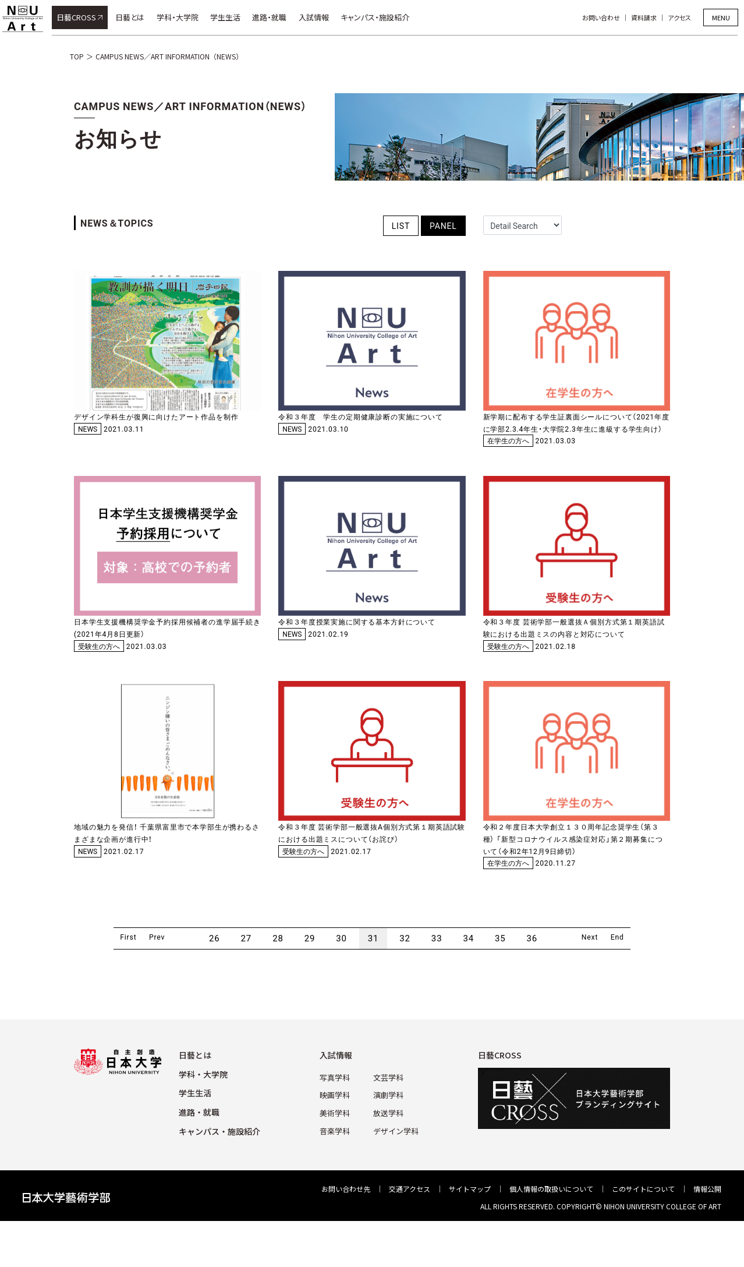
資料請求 (650, 17)
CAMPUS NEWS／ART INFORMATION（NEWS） (169, 56)
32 (405, 983)
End (635, 983)
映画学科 (336, 1139)
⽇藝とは (195, 1100)
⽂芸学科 (388, 1122)
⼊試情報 (339, 1100)
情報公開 (707, 1234)
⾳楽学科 (336, 1173)
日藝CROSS (82, 17)
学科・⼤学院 (203, 1119)
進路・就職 (276, 17)
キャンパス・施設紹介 (381, 17)
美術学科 (336, 1157)
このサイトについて (643, 1234)
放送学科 (388, 1157)
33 (436, 983)
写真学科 (336, 1122)
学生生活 (232, 17)
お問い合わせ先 (345, 1234)
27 (246, 983)
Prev (151, 983)
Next (595, 983)
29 (310, 983)
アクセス (685, 17)
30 (341, 983)
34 (468, 983)
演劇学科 (388, 1139)
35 (500, 983)
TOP (77, 56)
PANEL (443, 225)
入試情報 (320, 17)
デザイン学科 (395, 1173)
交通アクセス (409, 1234)
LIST (401, 225)
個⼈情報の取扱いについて (551, 1234)
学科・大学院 (184, 17)
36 (532, 983)
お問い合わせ (607, 17)
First (111, 983)
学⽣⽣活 (195, 1139)
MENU (721, 17)
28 (278, 983)
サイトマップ (470, 1234)
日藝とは (136, 17)
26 (214, 983)
